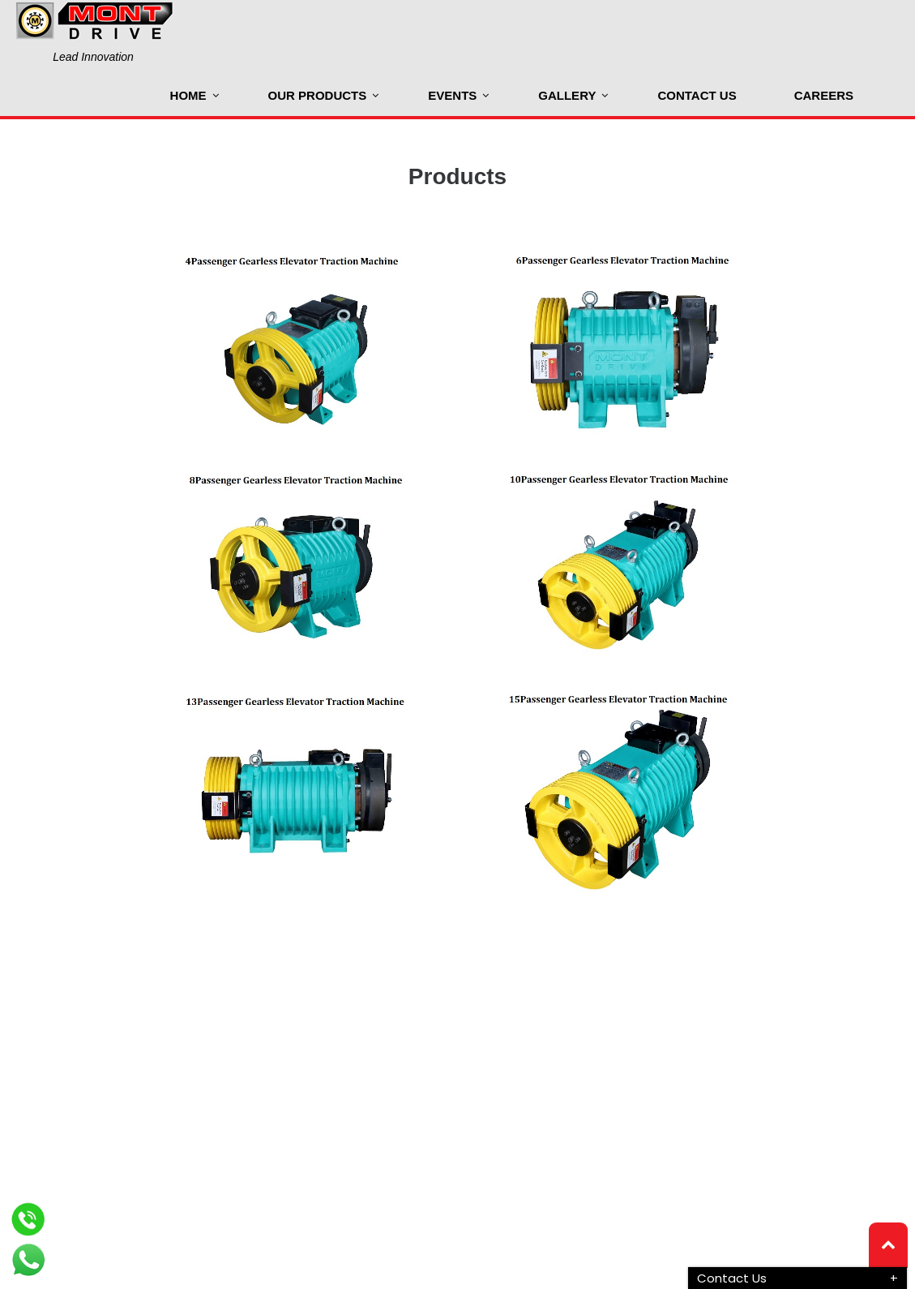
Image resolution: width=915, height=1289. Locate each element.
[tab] (797, 1278)
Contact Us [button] (732, 1278)
